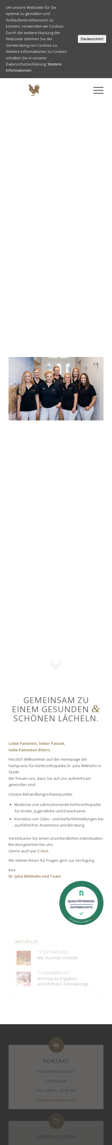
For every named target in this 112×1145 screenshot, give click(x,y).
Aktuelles (26, 941)
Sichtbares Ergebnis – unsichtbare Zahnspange (62, 981)
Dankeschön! (92, 39)
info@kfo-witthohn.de (56, 1100)
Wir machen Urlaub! (57, 957)
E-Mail (43, 851)
